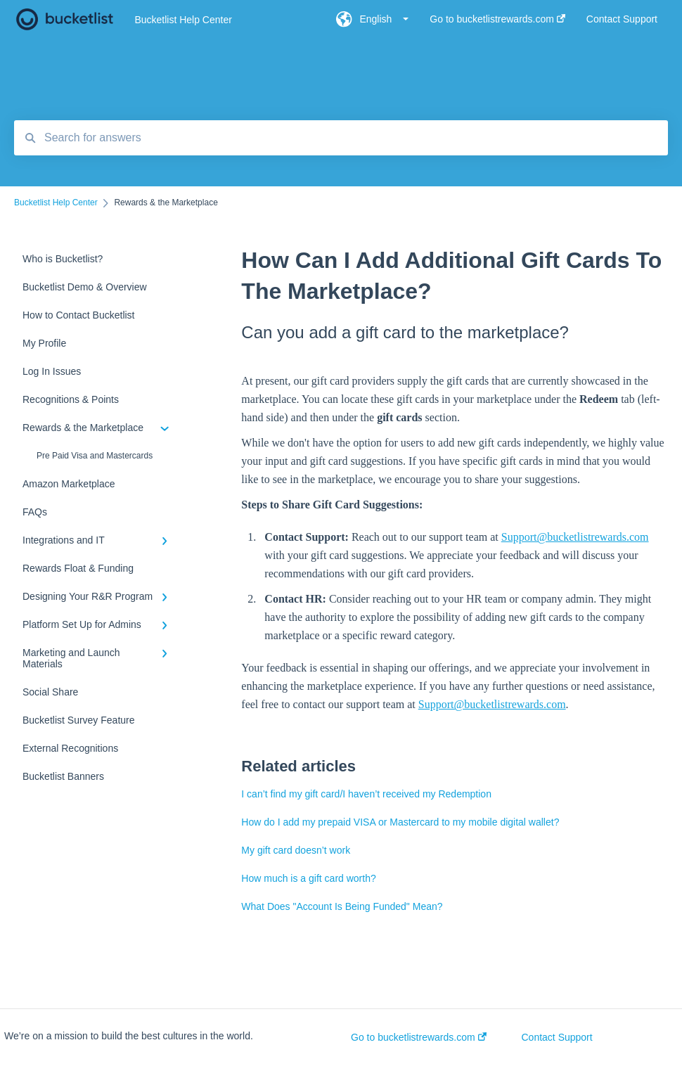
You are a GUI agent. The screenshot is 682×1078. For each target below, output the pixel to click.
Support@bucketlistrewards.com (575, 537)
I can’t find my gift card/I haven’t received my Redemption (366, 794)
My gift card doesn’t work (295, 850)
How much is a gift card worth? (308, 878)
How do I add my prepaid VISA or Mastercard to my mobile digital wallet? (400, 822)
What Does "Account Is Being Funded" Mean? (341, 906)
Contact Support (557, 1037)
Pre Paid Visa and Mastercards (95, 456)
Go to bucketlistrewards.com (419, 1037)
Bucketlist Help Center (183, 19)
